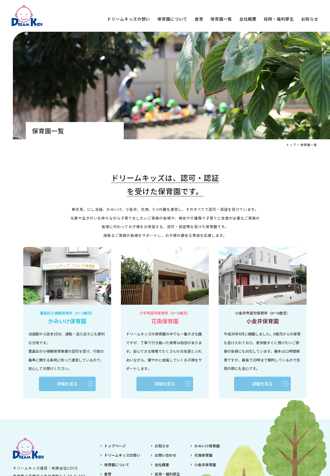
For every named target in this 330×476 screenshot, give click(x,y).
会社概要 (246, 19)
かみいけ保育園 (207, 446)
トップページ (115, 446)
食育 (198, 19)
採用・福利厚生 (277, 19)
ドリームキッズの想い (127, 19)
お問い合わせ (165, 455)
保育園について (171, 19)
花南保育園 (203, 455)
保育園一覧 (220, 19)
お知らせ (308, 19)
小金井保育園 (205, 464)
